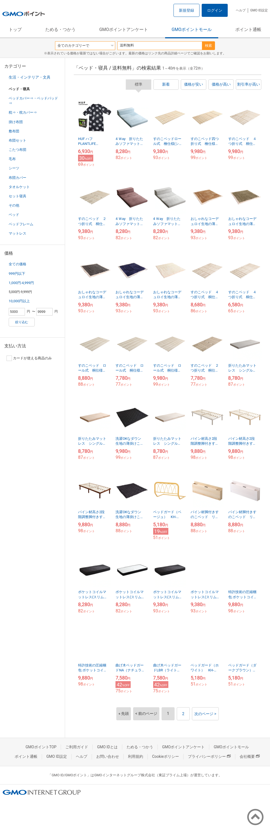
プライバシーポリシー (209, 756)
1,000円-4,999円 (21, 283)
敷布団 (14, 131)
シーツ (14, 168)
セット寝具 (17, 196)
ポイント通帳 (248, 29)
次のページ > (205, 714)
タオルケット (19, 187)
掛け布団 (16, 122)
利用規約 (135, 756)
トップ (15, 29)
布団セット (17, 140)
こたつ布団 (17, 150)
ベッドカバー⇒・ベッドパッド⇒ (33, 100)
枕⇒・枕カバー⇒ (23, 112)
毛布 (12, 159)
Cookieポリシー (165, 756)
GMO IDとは (107, 747)
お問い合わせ (107, 756)
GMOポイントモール (192, 29)
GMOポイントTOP (40, 747)
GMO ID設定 (259, 10)
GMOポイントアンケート (123, 29)
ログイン (214, 10)
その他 (14, 205)
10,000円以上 (19, 301)
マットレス (17, 233)
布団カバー (17, 178)
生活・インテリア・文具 (29, 77)
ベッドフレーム (21, 224)
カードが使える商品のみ (29, 358)
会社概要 (250, 756)
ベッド (14, 215)
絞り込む (21, 322)
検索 (208, 45)
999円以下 (17, 274)
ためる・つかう (60, 29)
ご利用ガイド (76, 747)
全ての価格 (17, 264)
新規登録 (186, 10)
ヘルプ (241, 10)
